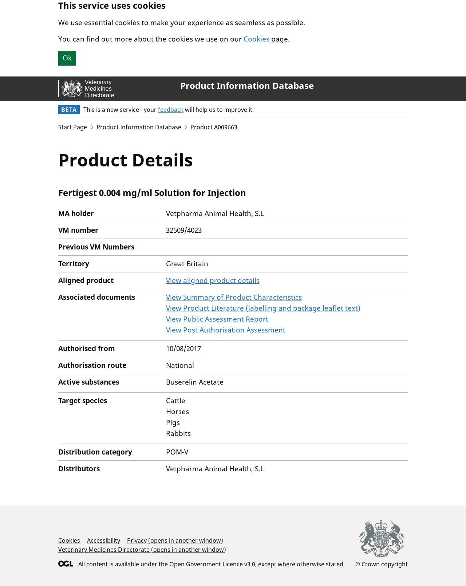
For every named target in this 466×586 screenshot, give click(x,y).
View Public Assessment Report (217, 319)
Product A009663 (213, 127)
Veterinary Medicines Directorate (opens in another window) (142, 550)
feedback (170, 110)
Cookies (256, 39)
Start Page (72, 127)
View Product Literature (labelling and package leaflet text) (263, 308)
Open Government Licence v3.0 (212, 564)
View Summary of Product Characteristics (234, 297)
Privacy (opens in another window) (175, 540)
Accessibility (103, 540)
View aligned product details (213, 280)
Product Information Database (247, 85)
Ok (67, 58)
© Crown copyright (381, 564)
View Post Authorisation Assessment (225, 330)
